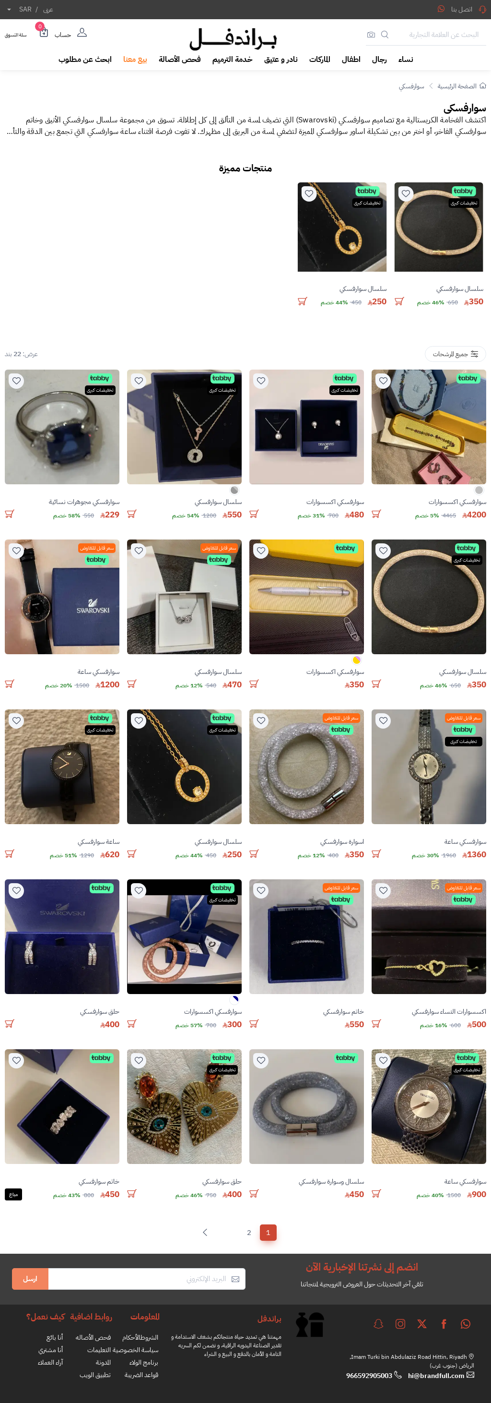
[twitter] (422, 1323)
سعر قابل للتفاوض (219, 548)
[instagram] (400, 1323)
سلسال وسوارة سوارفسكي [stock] (331, 1181)
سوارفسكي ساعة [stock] (98, 672)
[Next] (207, 1232)
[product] (438, 227)
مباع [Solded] (13, 1194)
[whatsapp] (465, 1323)
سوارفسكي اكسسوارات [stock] (457, 502)
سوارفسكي (411, 86)
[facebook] (444, 1323)
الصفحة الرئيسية (462, 86)
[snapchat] (378, 1323)
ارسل (30, 1278)
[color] (479, 493)
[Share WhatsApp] (441, 8)
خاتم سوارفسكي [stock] (343, 1012)
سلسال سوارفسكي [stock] (459, 289)
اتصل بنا (468, 9)
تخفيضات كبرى (464, 202)
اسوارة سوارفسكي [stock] (342, 842)
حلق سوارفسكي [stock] (99, 1012)
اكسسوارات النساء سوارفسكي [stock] (449, 1012)
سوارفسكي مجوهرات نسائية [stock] (84, 502)
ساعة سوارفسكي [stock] (98, 842)
